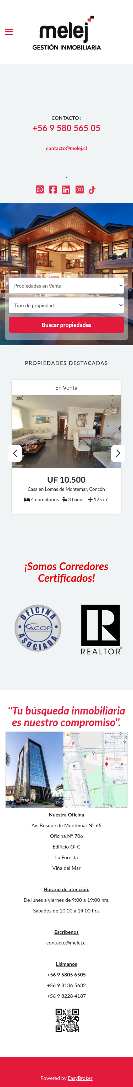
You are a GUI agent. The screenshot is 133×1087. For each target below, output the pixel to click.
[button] (118, 453)
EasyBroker (80, 1078)
